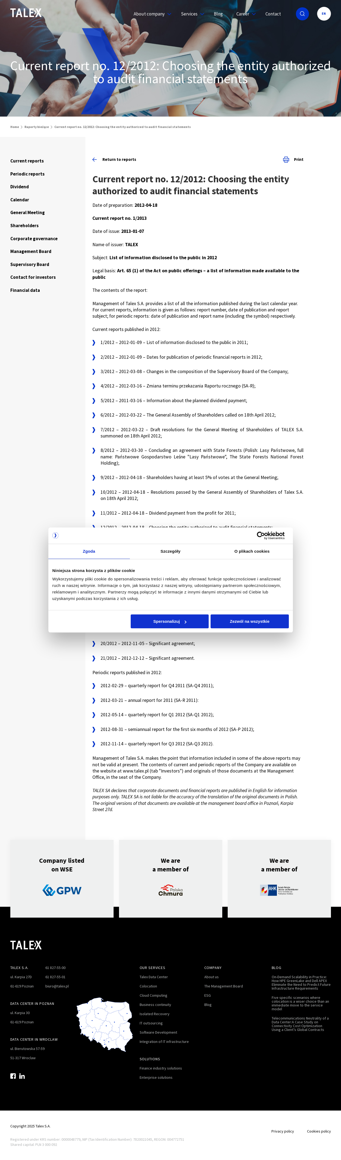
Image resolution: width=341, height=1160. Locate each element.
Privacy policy (282, 1131)
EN (324, 13)
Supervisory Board (29, 264)
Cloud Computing (153, 995)
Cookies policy (319, 1131)
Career (244, 14)
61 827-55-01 (55, 977)
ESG (207, 995)
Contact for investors (33, 277)
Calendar (19, 200)
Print (293, 159)
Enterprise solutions (156, 1077)
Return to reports (114, 159)
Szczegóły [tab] (170, 551)
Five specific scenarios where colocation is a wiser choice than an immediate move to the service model (300, 1003)
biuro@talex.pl (57, 986)
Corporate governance (34, 239)
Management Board (30, 251)
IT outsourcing (151, 1023)
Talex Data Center (154, 977)
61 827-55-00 (55, 968)
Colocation (148, 986)
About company (150, 14)
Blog (218, 14)
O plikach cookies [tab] (252, 551)
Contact (273, 14)
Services (190, 14)
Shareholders (24, 226)
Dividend (19, 187)
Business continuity (155, 1004)
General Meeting (27, 212)
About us (211, 977)
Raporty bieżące (36, 127)
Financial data (25, 290)
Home (14, 127)
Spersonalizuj (169, 621)
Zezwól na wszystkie (250, 621)
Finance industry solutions (161, 1068)
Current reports (27, 161)
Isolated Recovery (155, 1014)
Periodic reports (27, 174)
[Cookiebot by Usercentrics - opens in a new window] (265, 535)
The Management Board (223, 986)
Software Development (158, 1032)
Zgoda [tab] (89, 551)
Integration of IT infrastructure (164, 1041)
